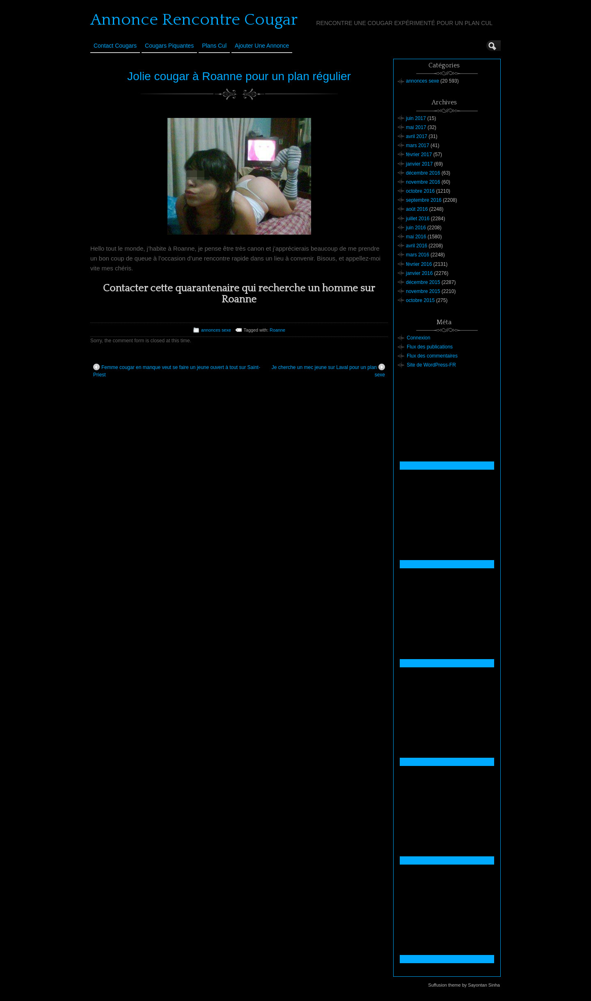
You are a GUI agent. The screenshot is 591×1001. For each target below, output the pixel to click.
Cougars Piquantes (169, 45)
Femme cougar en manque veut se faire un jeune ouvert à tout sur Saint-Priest (176, 371)
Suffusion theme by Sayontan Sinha (464, 985)
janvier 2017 (419, 164)
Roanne (277, 330)
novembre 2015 (423, 291)
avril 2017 (416, 136)
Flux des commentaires (432, 356)
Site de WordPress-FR (431, 365)
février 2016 (419, 264)
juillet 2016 (417, 218)
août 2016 (417, 209)
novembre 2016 (423, 182)
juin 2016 (416, 228)
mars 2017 (417, 145)
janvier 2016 (419, 273)
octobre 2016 (420, 191)
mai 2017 (416, 127)
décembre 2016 (423, 173)
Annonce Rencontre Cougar (194, 20)
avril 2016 (416, 246)
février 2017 (419, 154)
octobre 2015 (420, 300)
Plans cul (214, 45)
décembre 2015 (423, 282)
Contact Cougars (115, 45)
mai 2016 (416, 237)
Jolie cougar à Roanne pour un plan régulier (239, 76)
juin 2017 (416, 118)
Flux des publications (430, 347)
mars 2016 (417, 255)
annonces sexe (216, 330)
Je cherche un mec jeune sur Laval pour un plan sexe (328, 371)
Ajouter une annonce (262, 45)
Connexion (418, 338)
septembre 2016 (424, 200)
